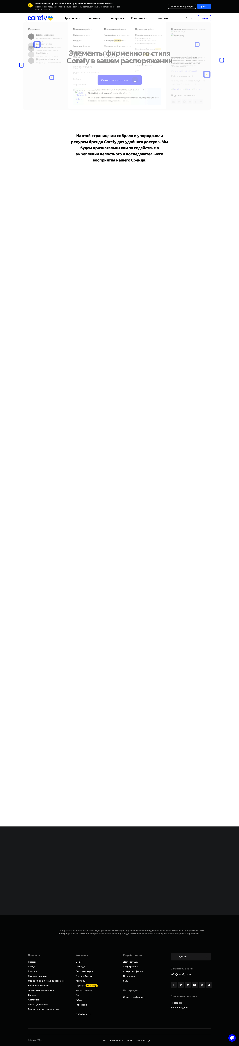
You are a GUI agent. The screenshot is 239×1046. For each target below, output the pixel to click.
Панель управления (38, 1004)
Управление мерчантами (41, 990)
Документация (131, 961)
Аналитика (33, 999)
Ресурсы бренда (84, 976)
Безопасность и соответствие (43, 1009)
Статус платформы (133, 971)
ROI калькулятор (84, 990)
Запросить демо (179, 1007)
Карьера (87, 985)
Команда (80, 966)
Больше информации (182, 6)
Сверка (32, 995)
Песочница (129, 976)
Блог (78, 995)
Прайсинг (154, 18)
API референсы (131, 966)
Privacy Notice (116, 1040)
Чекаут (31, 966)
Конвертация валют (38, 985)
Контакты (81, 980)
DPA (104, 1040)
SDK (125, 980)
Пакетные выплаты (38, 976)
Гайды (79, 1000)
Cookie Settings (143, 1040)
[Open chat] (231, 1038)
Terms (129, 1040)
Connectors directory (134, 997)
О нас (79, 961)
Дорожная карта (84, 971)
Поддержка (176, 1002)
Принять (204, 6)
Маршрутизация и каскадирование (46, 980)
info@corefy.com (181, 974)
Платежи (32, 961)
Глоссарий (81, 1004)
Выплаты (32, 971)
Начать (204, 18)
